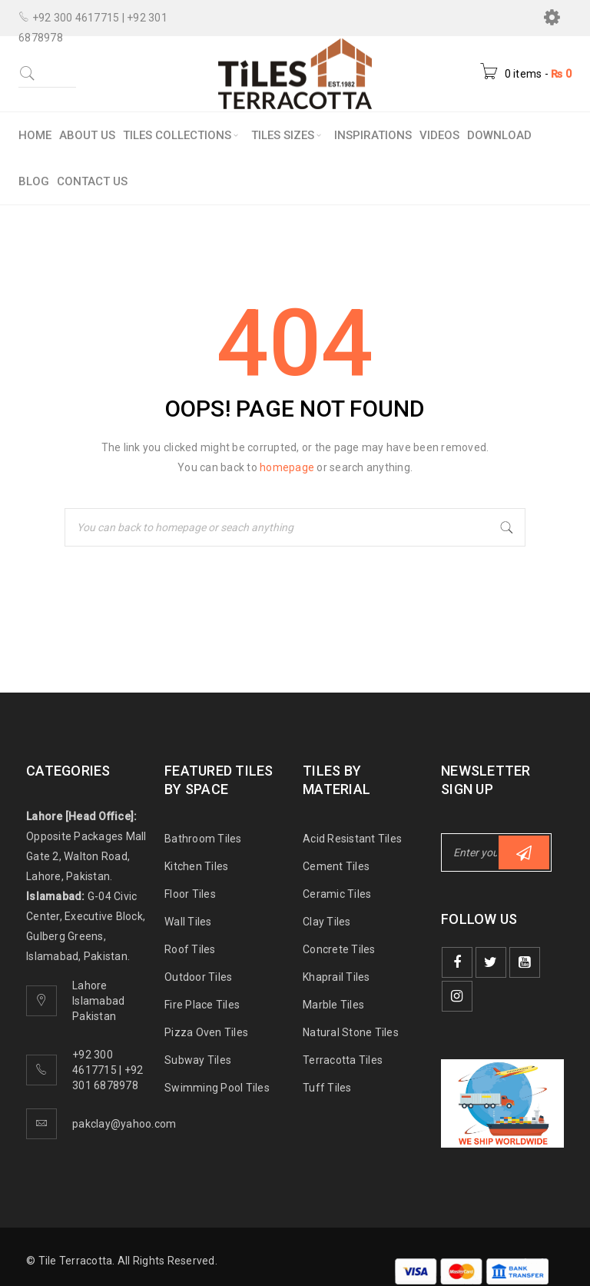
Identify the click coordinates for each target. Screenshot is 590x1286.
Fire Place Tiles (202, 1005)
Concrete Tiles (339, 949)
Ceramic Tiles (337, 894)
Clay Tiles (327, 921)
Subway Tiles (197, 1060)
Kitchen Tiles (196, 866)
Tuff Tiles (327, 1088)
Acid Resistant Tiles (352, 838)
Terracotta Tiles (343, 1060)
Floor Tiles (190, 894)
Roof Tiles (190, 949)
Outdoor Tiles (198, 977)
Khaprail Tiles (336, 977)
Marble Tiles (333, 1005)
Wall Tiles (188, 921)
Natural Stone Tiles (351, 1032)
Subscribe (524, 852)
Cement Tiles (336, 866)
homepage (287, 467)
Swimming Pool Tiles (217, 1088)
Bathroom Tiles (203, 838)
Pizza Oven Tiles (206, 1032)
